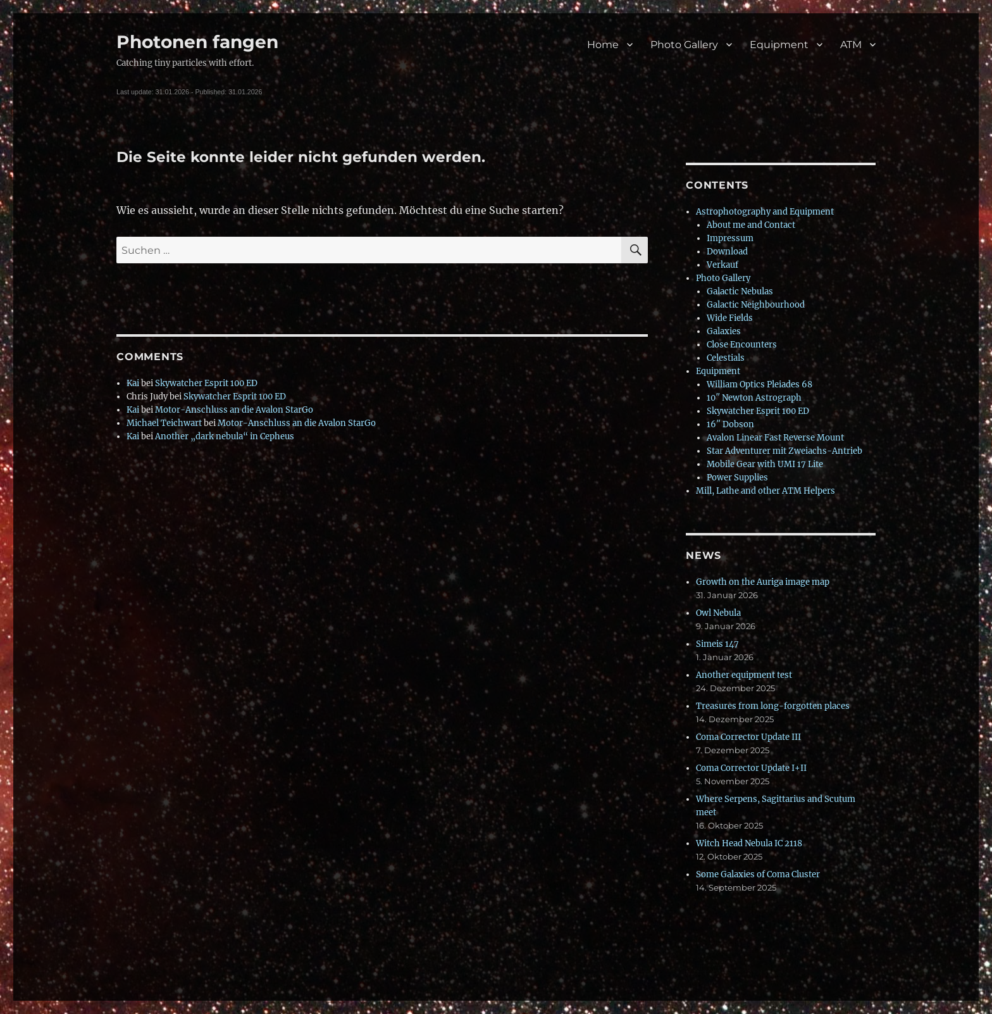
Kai (133, 383)
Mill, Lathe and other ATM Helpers (765, 490)
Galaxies (724, 331)
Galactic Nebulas (740, 291)
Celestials (726, 358)
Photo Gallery (684, 45)
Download (727, 251)
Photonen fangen (197, 42)
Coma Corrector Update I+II (751, 768)
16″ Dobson (730, 424)
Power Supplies (737, 477)
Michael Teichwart (164, 423)
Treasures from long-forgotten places (773, 706)
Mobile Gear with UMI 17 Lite (765, 464)
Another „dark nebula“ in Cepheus (224, 436)
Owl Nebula (718, 613)
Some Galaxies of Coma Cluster (758, 874)
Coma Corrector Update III (748, 737)
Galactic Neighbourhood (756, 304)
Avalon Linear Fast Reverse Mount (775, 437)
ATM (851, 45)
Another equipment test (744, 675)
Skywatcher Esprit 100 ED (206, 383)
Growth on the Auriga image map (762, 582)
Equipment (779, 45)
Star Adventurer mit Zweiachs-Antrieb (784, 451)
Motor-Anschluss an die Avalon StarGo (234, 409)
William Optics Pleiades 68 (759, 384)
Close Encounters (742, 344)
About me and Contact (751, 225)
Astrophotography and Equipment (765, 211)
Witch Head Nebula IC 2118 (749, 843)
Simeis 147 (717, 644)
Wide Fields (730, 318)
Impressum (730, 238)
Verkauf (722, 265)
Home (603, 45)
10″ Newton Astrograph (754, 397)
